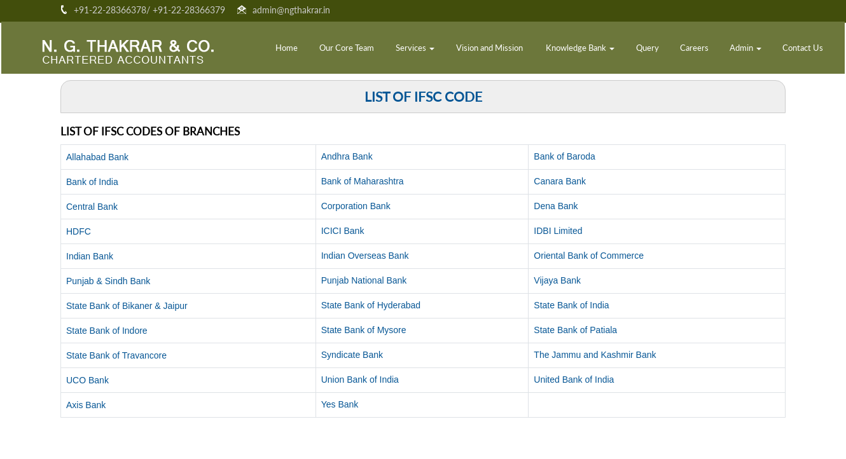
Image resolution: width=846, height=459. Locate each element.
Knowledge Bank (580, 49)
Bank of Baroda (564, 156)
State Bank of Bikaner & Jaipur (127, 306)
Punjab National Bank (364, 280)
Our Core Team (346, 49)
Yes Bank (340, 404)
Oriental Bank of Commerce (589, 255)
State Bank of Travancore (116, 355)
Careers (694, 49)
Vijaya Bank (557, 280)
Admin (745, 49)
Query (647, 49)
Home (286, 49)
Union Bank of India (360, 379)
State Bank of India (571, 305)
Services (415, 49)
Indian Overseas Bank (365, 255)
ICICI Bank (342, 231)
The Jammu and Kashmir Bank (595, 355)
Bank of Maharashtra (362, 181)
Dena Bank (556, 206)
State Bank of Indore (107, 330)
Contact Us (802, 49)
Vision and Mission (489, 49)
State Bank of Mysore (363, 330)
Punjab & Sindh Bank (108, 281)
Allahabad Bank (97, 157)
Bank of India (92, 182)
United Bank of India (574, 379)
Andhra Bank (347, 156)
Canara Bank (560, 181)
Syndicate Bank (352, 355)
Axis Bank (86, 405)
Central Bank (92, 207)
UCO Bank (87, 380)
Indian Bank (89, 256)
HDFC (78, 231)
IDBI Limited (558, 231)
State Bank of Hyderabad (370, 305)
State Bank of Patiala (575, 330)
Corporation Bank (356, 206)
